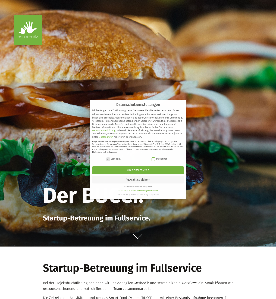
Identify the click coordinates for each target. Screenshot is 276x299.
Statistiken (160, 158)
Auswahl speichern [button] (138, 179)
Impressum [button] (154, 195)
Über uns (210, 7)
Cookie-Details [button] (123, 195)
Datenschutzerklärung (103, 130)
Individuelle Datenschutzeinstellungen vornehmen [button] (138, 191)
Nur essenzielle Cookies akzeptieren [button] (138, 187)
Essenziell (113, 158)
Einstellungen (106, 137)
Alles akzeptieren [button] (138, 170)
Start (192, 7)
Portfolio (231, 7)
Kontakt (251, 7)
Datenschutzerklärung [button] (140, 195)
